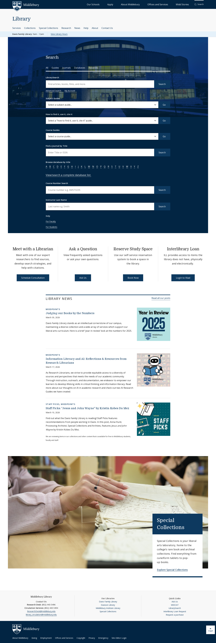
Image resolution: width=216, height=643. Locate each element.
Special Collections (48, 28)
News (77, 28)
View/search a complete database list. (68, 175)
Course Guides (52, 130)
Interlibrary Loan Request (174, 611)
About (95, 28)
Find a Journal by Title (56, 146)
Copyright (81, 638)
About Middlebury (147, 4)
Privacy (92, 638)
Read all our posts (161, 298)
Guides (55, 67)
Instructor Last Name (56, 200)
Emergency (103, 638)
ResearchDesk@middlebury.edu (41, 611)
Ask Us (82, 277)
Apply (133, 4)
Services (16, 28)
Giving (34, 638)
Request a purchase (175, 614)
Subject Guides (53, 98)
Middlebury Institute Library (108, 608)
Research (66, 28)
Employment (46, 638)
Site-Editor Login (119, 638)
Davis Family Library (108, 601)
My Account (69, 90)
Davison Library (108, 605)
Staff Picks (52, 404)
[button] (199, 4)
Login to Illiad (183, 277)
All (47, 67)
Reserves (93, 67)
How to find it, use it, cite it (59, 114)
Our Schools (121, 4)
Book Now (133, 277)
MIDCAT (175, 605)
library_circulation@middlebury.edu (41, 614)
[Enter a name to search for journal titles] (100, 152)
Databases (79, 67)
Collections (30, 28)
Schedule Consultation (33, 277)
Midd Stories (185, 4)
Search (162, 84)
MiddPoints (53, 309)
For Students (51, 227)
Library (21, 19)
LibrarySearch (52, 77)
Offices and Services (167, 4)
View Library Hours (59, 34)
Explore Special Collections (172, 569)
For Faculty (51, 221)
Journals (66, 67)
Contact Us (107, 28)
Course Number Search (57, 183)
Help (86, 28)
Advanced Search (53, 90)
